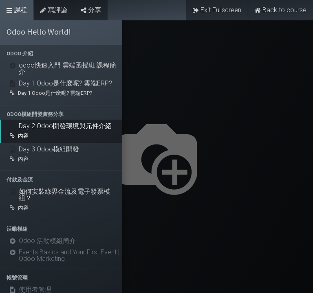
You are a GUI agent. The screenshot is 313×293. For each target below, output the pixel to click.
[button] (61, 53)
